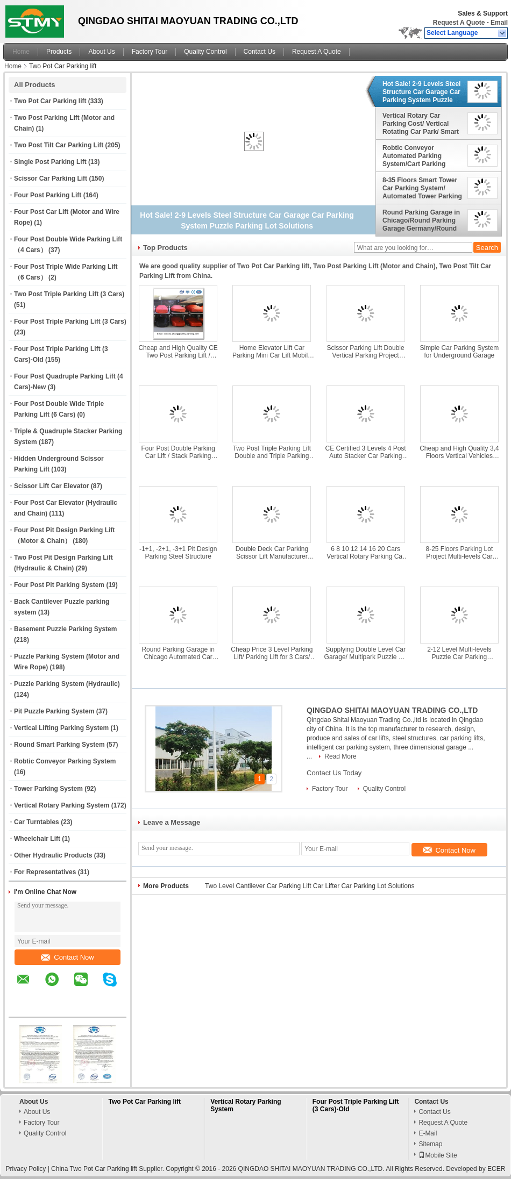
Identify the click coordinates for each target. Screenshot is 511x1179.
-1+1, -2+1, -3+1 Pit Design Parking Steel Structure (178, 552)
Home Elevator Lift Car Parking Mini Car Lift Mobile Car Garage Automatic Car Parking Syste (271, 351)
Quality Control (205, 51)
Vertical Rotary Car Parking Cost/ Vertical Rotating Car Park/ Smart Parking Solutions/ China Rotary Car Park (420, 123)
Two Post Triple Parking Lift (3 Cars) (69, 294)
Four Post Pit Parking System (59, 585)
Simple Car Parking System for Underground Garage (459, 351)
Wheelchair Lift (37, 838)
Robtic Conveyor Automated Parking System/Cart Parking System (413, 156)
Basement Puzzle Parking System (65, 629)
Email (499, 22)
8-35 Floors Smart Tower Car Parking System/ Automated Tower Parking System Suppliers (422, 188)
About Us (101, 51)
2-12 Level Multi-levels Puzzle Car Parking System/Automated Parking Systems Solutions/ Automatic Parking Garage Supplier (459, 653)
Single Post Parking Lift (50, 162)
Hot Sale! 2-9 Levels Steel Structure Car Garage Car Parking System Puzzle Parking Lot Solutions (421, 92)
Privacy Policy (26, 1169)
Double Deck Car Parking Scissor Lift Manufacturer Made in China (272, 552)
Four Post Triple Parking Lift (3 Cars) (70, 321)
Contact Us (259, 51)
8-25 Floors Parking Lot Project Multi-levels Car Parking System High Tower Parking (459, 552)
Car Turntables (36, 822)
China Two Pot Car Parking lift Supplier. (108, 1169)
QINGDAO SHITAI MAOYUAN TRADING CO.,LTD (392, 710)
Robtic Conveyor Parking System (65, 761)
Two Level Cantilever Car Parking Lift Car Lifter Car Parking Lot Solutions (310, 886)
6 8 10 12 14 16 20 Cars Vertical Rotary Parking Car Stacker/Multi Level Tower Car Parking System (365, 552)
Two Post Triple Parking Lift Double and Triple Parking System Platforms (272, 452)
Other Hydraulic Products (53, 855)
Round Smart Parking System (59, 744)
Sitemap (430, 1144)
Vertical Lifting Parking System (61, 728)
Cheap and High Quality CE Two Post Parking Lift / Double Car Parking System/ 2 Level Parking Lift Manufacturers (177, 351)
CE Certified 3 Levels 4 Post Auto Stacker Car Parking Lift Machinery (365, 452)
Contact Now (67, 957)
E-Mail (427, 1133)
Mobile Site (437, 1155)
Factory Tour (149, 51)
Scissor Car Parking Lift (50, 178)
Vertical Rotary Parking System (61, 805)
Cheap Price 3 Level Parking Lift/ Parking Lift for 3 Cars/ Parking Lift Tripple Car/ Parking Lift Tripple (272, 653)
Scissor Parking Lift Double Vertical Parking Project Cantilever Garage (365, 351)
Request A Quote (459, 22)
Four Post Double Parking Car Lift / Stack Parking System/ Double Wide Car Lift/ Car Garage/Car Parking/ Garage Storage (178, 452)
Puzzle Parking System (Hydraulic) (67, 684)
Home (21, 51)
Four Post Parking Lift (47, 195)
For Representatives (45, 872)
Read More (340, 756)
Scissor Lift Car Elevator (51, 486)
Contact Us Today (334, 773)
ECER (496, 1169)
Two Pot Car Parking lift (50, 101)
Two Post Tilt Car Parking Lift (58, 145)
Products (59, 51)
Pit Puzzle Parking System (54, 711)
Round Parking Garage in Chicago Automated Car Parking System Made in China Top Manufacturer (177, 653)
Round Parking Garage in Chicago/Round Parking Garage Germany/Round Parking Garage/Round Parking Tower (421, 220)
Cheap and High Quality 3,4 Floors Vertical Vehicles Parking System (459, 452)
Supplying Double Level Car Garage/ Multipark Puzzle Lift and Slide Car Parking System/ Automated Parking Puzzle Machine (365, 653)
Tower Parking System (48, 788)
